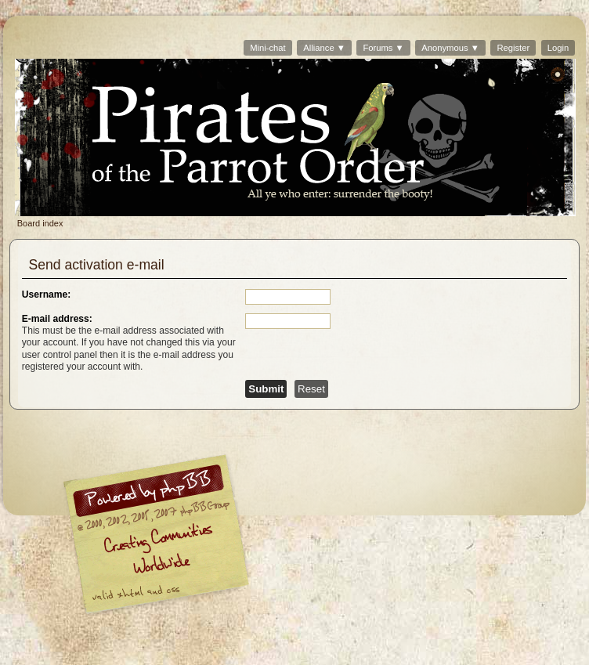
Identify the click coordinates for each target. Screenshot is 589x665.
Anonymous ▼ (450, 47)
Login (558, 47)
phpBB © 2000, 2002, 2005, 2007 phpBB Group (237, 538)
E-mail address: (57, 318)
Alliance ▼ (324, 47)
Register (513, 47)
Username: (46, 294)
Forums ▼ (383, 47)
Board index (295, 137)
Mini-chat (268, 47)
